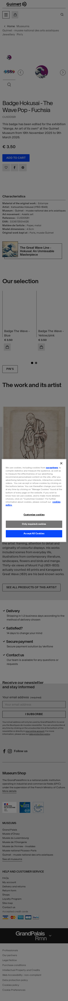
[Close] (61, 463)
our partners (52, 468)
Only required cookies (34, 524)
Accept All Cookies (34, 533)
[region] (34, 500)
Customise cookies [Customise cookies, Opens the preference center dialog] (34, 515)
